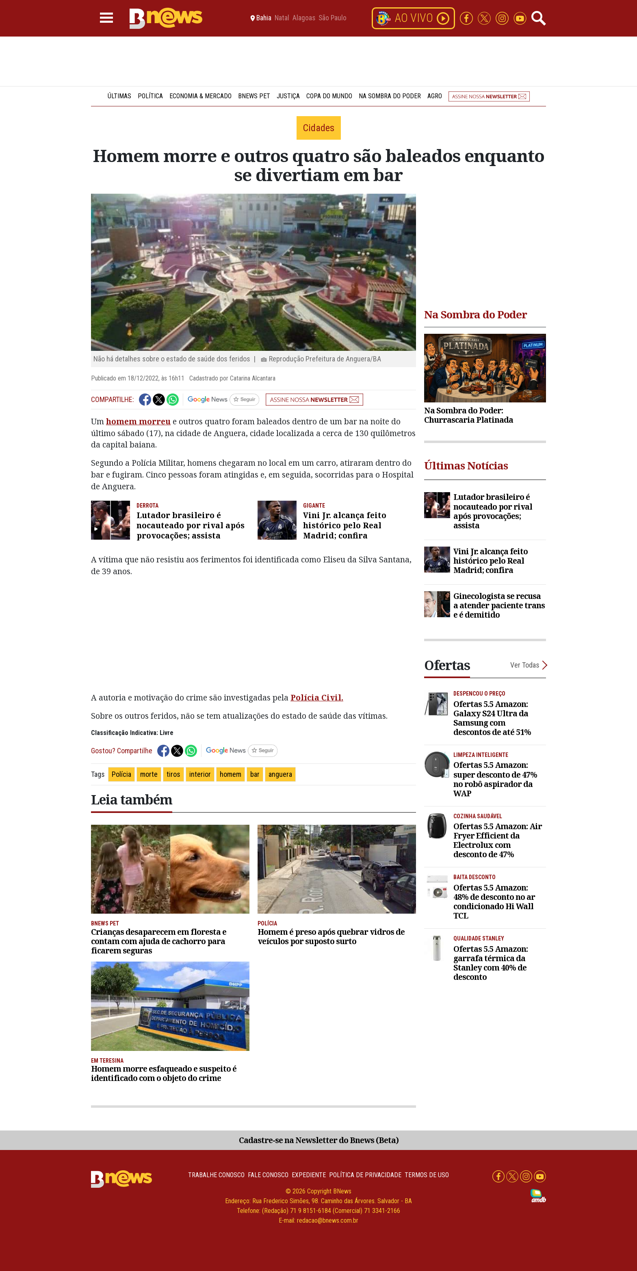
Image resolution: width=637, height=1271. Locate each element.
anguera (280, 774)
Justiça (288, 96)
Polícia (121, 774)
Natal (282, 18)
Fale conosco (268, 1175)
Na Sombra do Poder (390, 96)
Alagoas (303, 18)
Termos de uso (427, 1175)
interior (200, 774)
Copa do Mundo (329, 96)
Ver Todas (525, 665)
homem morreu (138, 421)
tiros (173, 774)
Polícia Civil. (316, 697)
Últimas (119, 96)
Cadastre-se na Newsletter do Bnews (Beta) (319, 1140)
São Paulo (332, 18)
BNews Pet (254, 96)
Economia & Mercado (200, 96)
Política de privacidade (365, 1175)
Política (150, 96)
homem (230, 774)
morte (149, 774)
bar (255, 774)
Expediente (309, 1175)
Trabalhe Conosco (216, 1175)
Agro (434, 96)
